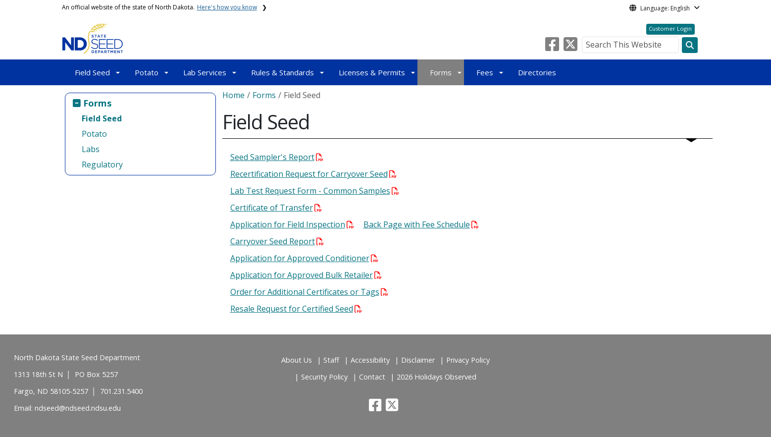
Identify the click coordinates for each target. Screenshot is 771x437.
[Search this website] (690, 45)
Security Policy (324, 377)
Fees (484, 72)
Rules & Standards (282, 72)
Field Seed (92, 72)
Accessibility (370, 360)
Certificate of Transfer (276, 207)
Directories (537, 72)
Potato (146, 72)
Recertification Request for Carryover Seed (313, 173)
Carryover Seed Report (277, 241)
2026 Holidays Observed (436, 377)
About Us (296, 360)
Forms (441, 72)
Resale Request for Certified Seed (296, 308)
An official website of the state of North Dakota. (159, 7)
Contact (372, 377)
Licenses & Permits (372, 72)
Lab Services (204, 72)
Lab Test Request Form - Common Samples (314, 190)
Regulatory (102, 164)
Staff (331, 360)
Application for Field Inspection (292, 224)
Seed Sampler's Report (276, 157)
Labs (91, 149)
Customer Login (670, 28)
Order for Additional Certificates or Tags (309, 291)
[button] (553, 47)
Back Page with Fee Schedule (421, 224)
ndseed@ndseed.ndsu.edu (78, 408)
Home (233, 95)
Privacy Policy (468, 360)
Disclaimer (418, 360)
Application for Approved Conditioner (304, 258)
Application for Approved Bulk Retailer (306, 275)
